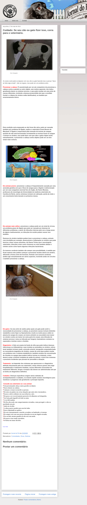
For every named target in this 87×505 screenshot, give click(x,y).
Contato (24, 20)
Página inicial (30, 494)
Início (6, 20)
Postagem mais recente (12, 494)
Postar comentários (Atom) (32, 499)
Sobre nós (15, 20)
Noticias (27, 436)
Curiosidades (15, 436)
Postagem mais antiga (47, 494)
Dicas (22, 436)
